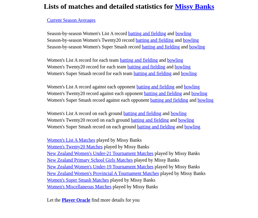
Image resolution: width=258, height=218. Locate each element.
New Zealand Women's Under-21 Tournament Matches (100, 153)
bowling (183, 33)
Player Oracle (76, 200)
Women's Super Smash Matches (78, 180)
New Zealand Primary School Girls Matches (90, 160)
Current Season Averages (71, 20)
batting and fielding (147, 33)
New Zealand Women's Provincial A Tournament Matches (103, 173)
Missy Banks (194, 6)
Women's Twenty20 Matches (75, 146)
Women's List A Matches (71, 140)
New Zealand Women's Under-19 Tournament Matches (100, 166)
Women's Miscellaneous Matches (79, 186)
